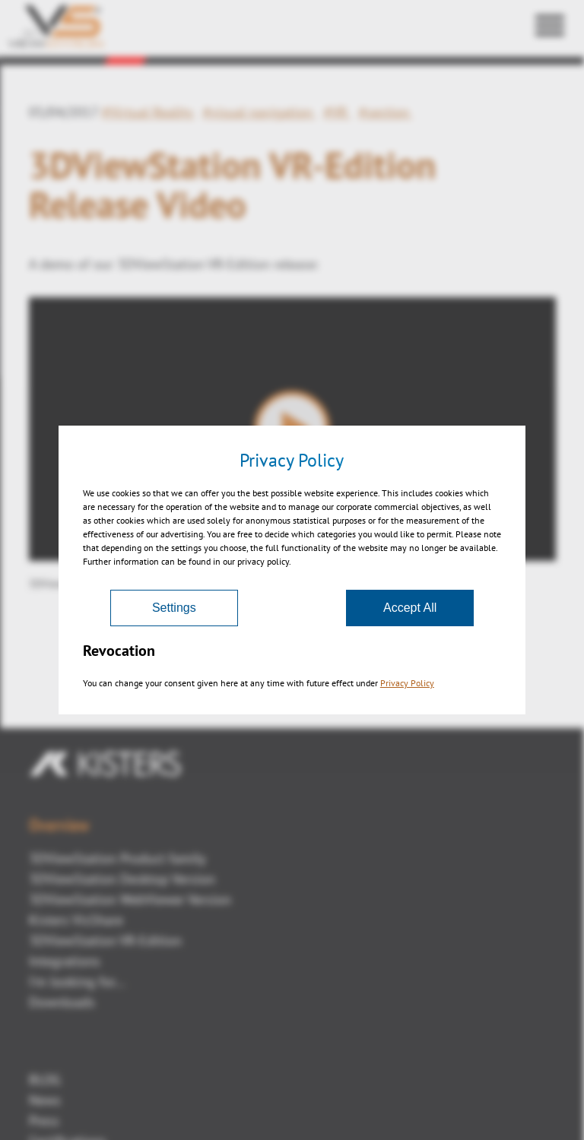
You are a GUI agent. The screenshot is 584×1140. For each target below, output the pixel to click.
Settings (174, 607)
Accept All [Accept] (409, 607)
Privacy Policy (407, 683)
